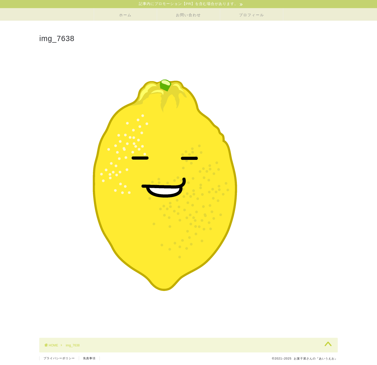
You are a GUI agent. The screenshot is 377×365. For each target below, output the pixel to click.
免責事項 (89, 358)
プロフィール (251, 15)
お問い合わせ (188, 15)
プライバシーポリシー (59, 358)
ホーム (125, 15)
